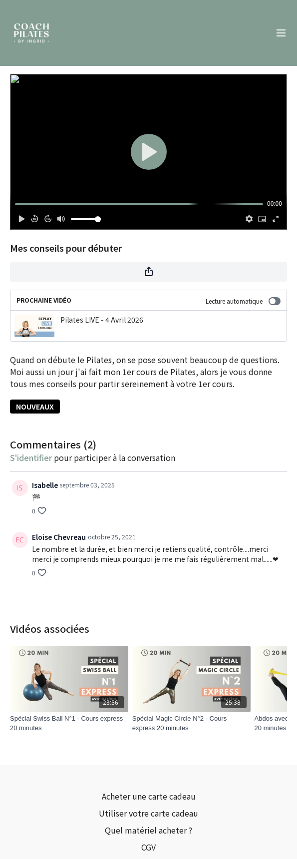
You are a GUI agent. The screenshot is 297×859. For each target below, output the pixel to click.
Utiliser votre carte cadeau (148, 813)
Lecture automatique (243, 301)
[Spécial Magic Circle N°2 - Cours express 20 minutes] (191, 723)
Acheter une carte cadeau (149, 796)
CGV (148, 847)
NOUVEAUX (35, 407)
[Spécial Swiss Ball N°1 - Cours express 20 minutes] (69, 723)
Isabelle (45, 485)
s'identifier (31, 457)
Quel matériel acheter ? (148, 830)
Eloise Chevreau (59, 537)
